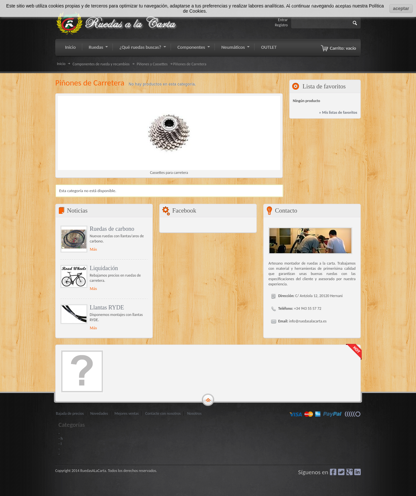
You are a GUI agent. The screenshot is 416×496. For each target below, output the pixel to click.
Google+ (349, 472)
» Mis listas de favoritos (338, 112)
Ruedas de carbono (112, 229)
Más (93, 249)
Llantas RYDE (107, 307)
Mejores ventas (126, 413)
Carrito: (343, 48)
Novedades (99, 413)
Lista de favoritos (324, 86)
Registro (281, 25)
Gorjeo (341, 472)
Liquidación (104, 268)
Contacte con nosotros (163, 413)
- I (59, 443)
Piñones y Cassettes (152, 64)
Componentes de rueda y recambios (100, 64)
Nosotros (194, 413)
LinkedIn (357, 472)
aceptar (401, 8)
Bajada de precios (70, 413)
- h (60, 438)
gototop (208, 400)
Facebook (333, 472)
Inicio (61, 63)
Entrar (283, 20)
